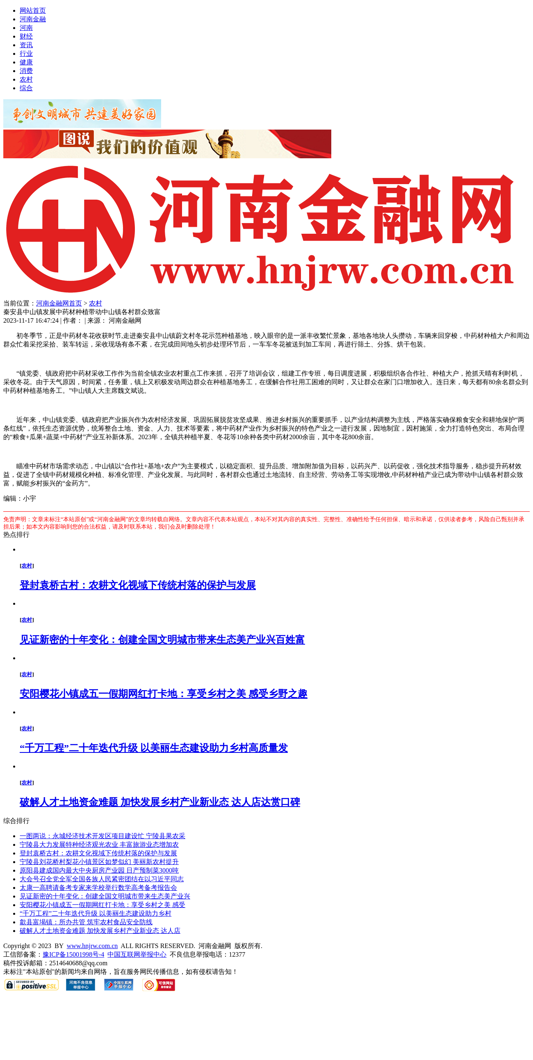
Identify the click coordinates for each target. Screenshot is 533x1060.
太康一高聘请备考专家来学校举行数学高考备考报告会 (98, 887)
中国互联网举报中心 (136, 954)
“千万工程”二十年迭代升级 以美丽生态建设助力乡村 (95, 913)
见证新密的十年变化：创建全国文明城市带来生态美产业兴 (105, 896)
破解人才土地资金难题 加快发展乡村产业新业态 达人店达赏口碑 (160, 802)
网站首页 (33, 10)
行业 (26, 53)
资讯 (26, 44)
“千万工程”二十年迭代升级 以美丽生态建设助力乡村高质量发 (154, 748)
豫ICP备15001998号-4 (73, 954)
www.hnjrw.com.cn (92, 945)
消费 (26, 70)
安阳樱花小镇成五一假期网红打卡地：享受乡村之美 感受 (102, 904)
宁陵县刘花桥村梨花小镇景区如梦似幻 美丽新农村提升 (99, 861)
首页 (75, 303)
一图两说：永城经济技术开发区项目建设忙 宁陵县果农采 (102, 835)
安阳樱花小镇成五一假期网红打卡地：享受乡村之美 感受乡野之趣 (164, 693)
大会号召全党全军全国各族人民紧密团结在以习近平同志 (102, 878)
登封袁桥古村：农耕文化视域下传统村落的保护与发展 (138, 585)
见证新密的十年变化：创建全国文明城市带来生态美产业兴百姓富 (162, 639)
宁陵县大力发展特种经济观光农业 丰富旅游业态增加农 (99, 844)
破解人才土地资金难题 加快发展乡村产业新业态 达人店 (100, 930)
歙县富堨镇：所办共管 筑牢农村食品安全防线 (86, 922)
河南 (26, 27)
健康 (26, 62)
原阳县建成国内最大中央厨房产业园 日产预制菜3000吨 (99, 870)
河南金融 (33, 19)
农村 (26, 79)
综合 (26, 87)
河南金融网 (52, 303)
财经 (26, 36)
